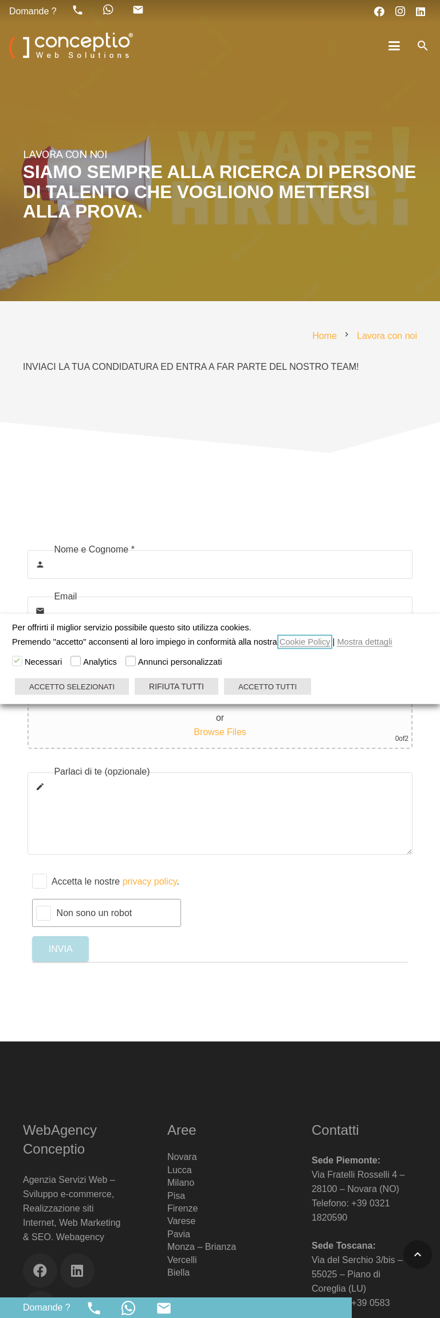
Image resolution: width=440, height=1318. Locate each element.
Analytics (100, 661)
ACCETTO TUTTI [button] (267, 686)
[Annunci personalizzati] (130, 661)
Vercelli (182, 1260)
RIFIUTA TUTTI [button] (176, 686)
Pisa (176, 1196)
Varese (181, 1221)
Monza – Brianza (201, 1247)
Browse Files (220, 732)
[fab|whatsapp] (108, 9)
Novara (182, 1157)
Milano (180, 1182)
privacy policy (150, 881)
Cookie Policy (305, 641)
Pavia (178, 1234)
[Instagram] (400, 11)
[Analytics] (75, 661)
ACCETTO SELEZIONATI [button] (72, 686)
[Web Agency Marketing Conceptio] (71, 46)
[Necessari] (17, 661)
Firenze (182, 1208)
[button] (395, 46)
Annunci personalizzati (180, 661)
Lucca (179, 1170)
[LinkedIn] (420, 11)
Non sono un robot (94, 913)
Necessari (43, 661)
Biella (178, 1272)
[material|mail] (138, 9)
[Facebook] (379, 11)
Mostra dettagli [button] (364, 641)
